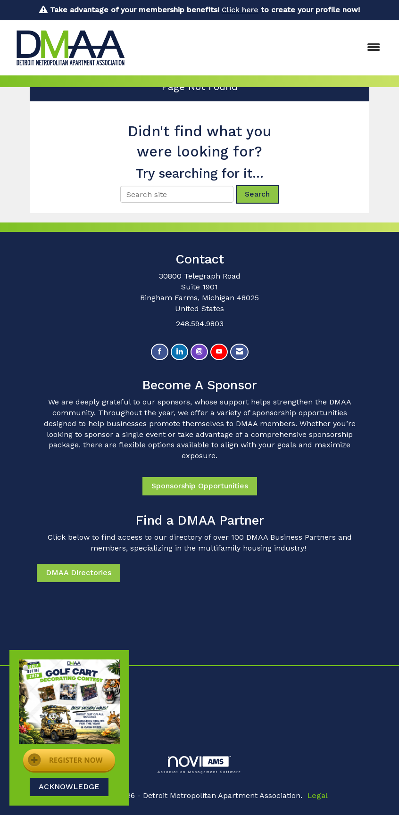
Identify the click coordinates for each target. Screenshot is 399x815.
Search (257, 193)
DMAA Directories (78, 572)
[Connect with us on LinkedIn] (179, 352)
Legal (317, 795)
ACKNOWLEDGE (69, 786)
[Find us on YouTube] (219, 352)
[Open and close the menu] (262, 48)
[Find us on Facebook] (159, 352)
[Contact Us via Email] (239, 352)
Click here (240, 9)
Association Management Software (199, 765)
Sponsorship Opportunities (199, 485)
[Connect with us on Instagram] (199, 352)
